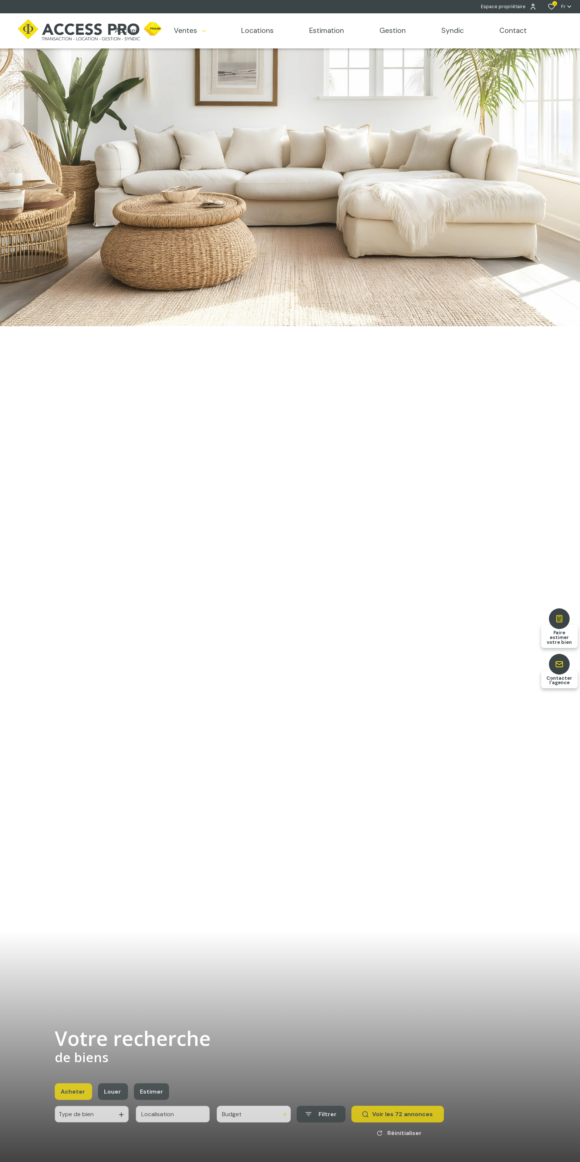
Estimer (151, 1107)
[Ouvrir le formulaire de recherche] (321, 1130)
